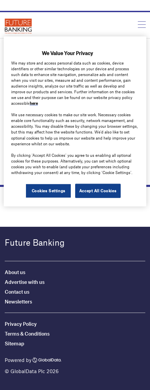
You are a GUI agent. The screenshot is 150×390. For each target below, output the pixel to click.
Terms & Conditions (27, 334)
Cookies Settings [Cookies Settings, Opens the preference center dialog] (48, 190)
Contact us (17, 292)
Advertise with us (24, 282)
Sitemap (14, 343)
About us (15, 272)
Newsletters (18, 301)
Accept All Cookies (97, 190)
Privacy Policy (21, 324)
